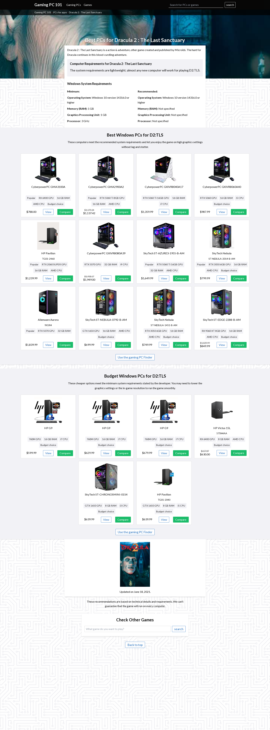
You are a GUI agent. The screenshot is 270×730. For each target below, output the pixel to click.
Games (88, 4)
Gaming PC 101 (42, 12)
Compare (65, 211)
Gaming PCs (73, 4)
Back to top (135, 645)
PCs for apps (60, 12)
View (48, 211)
